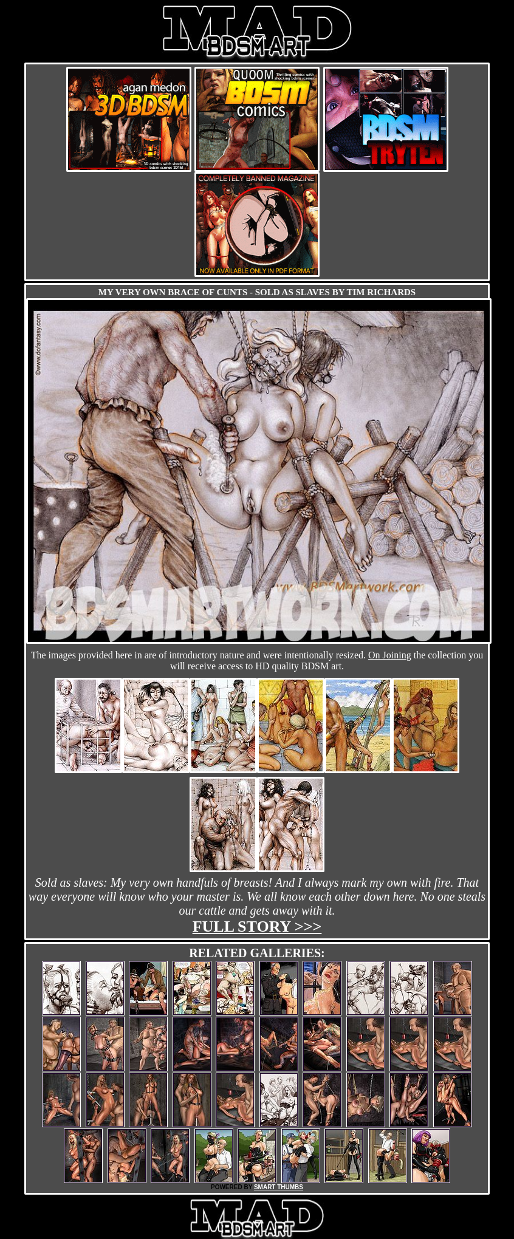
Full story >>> (257, 926)
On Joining (389, 655)
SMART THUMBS (278, 1187)
